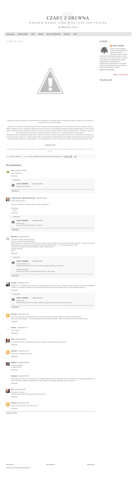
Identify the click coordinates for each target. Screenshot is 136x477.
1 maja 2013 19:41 (37, 261)
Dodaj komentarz (11, 413)
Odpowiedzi (16, 180)
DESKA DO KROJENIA (53, 156)
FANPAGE (40, 34)
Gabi (12, 339)
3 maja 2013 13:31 (23, 376)
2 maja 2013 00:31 (20, 339)
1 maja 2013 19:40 (37, 220)
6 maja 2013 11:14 (23, 403)
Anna (12, 170)
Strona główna (10, 34)
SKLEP (33, 34)
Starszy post (90, 464)
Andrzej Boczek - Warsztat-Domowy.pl (23, 198)
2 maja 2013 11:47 (23, 351)
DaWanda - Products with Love (120, 74)
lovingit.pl (14, 376)
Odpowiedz (14, 176)
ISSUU (75, 34)
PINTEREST (67, 34)
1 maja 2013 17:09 (22, 283)
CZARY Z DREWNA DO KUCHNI (37, 156)
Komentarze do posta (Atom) (21, 467)
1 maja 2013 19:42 (37, 298)
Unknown (14, 314)
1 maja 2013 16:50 (23, 236)
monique (14, 283)
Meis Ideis (14, 236)
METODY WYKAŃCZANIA (53, 34)
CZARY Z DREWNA (15, 156)
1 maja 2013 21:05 (23, 314)
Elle (12, 389)
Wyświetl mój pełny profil (107, 70)
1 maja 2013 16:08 (20, 170)
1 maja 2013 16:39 (41, 198)
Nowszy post (10, 464)
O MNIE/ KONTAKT (23, 34)
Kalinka (13, 327)
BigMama (14, 362)
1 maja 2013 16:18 (37, 184)
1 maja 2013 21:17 (22, 327)
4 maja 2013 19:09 (19, 389)
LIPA (61, 156)
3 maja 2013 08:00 (23, 362)
